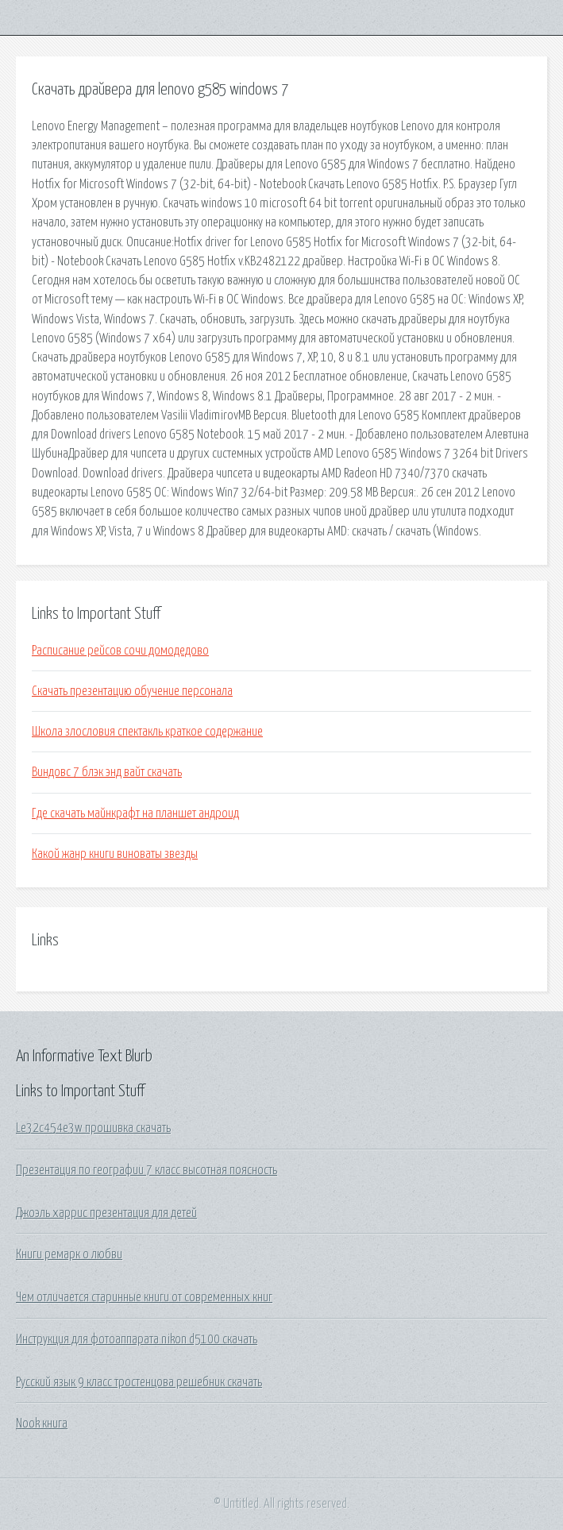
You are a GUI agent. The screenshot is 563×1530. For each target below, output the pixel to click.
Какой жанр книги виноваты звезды (115, 854)
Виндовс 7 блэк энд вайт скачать (107, 772)
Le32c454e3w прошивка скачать (93, 1128)
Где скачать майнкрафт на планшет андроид (135, 813)
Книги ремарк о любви (69, 1254)
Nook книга (41, 1423)
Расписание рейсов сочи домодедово (120, 650)
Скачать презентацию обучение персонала (132, 691)
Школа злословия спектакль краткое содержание (147, 731)
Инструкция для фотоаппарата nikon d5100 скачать (136, 1339)
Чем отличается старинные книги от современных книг (144, 1297)
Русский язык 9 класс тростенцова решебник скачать (139, 1382)
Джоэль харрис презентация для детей (106, 1213)
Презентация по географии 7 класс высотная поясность (146, 1170)
